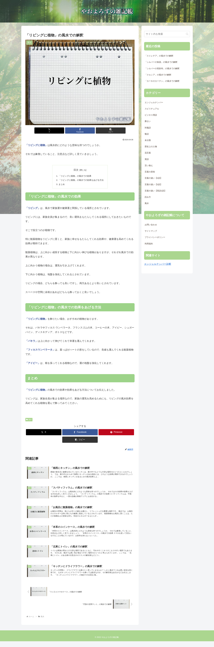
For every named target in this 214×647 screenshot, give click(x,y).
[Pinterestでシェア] (116, 433)
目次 (76, 170)
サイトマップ (151, 231)
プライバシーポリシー (155, 237)
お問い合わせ (151, 225)
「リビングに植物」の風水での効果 (74, 176)
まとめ (60, 185)
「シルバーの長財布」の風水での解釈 (162, 68)
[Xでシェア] (61, 130)
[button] (98, 130)
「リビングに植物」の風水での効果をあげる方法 (81, 180)
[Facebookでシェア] (80, 130)
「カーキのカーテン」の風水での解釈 (162, 81)
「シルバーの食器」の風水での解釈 (161, 62)
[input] (167, 34)
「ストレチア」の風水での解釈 (159, 56)
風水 (29, 420)
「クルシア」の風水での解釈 (158, 75)
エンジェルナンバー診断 (157, 264)
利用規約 (149, 244)
